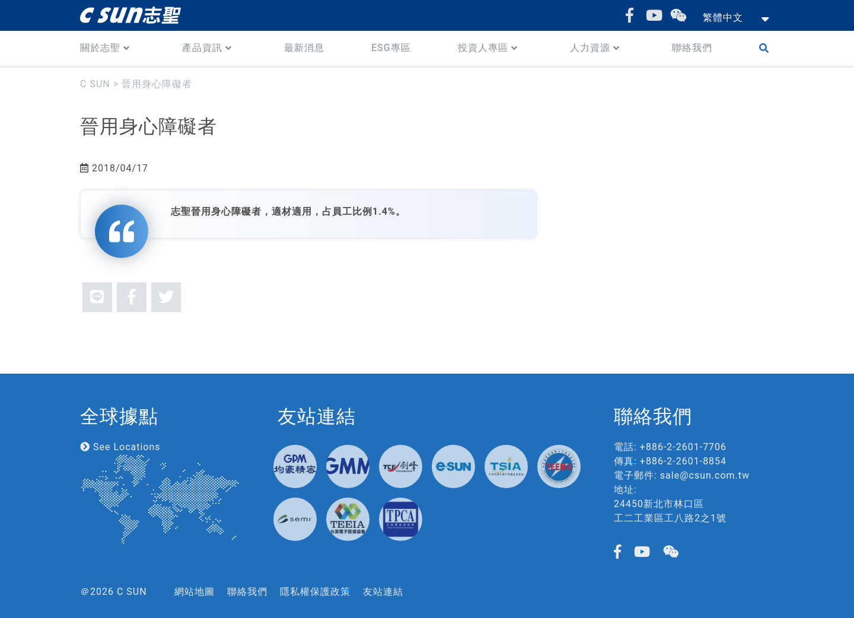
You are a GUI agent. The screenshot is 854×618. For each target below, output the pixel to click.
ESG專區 (391, 47)
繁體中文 (723, 17)
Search (766, 48)
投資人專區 (483, 47)
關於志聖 (100, 47)
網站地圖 (194, 591)
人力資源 (590, 47)
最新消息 (304, 47)
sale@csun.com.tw (705, 475)
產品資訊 (202, 47)
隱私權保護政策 (315, 591)
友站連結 (383, 591)
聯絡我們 (692, 47)
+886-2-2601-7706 (683, 447)
